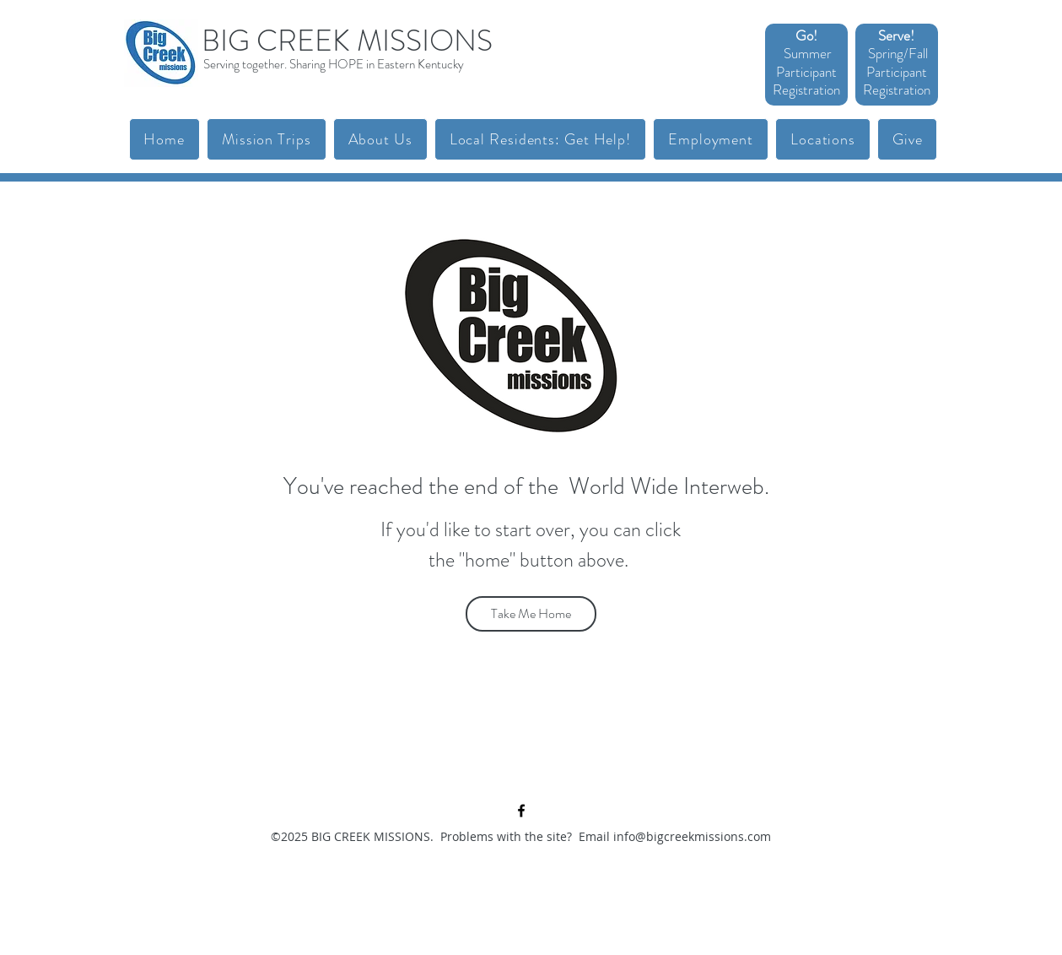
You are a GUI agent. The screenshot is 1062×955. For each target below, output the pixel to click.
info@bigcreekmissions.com (692, 836)
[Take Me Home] (531, 614)
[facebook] (521, 810)
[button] (266, 139)
